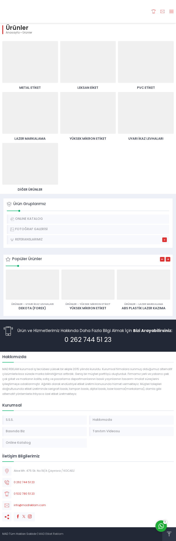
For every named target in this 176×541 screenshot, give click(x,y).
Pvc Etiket (146, 88)
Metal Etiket (30, 88)
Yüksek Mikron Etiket (88, 139)
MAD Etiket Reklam (51, 534)
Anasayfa (13, 32)
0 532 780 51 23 (24, 494)
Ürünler (16, 304)
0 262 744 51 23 (88, 340)
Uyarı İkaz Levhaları (145, 139)
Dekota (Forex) (32, 308)
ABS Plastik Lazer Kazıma (143, 308)
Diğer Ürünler (30, 190)
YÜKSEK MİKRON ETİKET (88, 308)
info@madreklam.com (30, 505)
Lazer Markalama (30, 139)
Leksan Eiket (87, 88)
